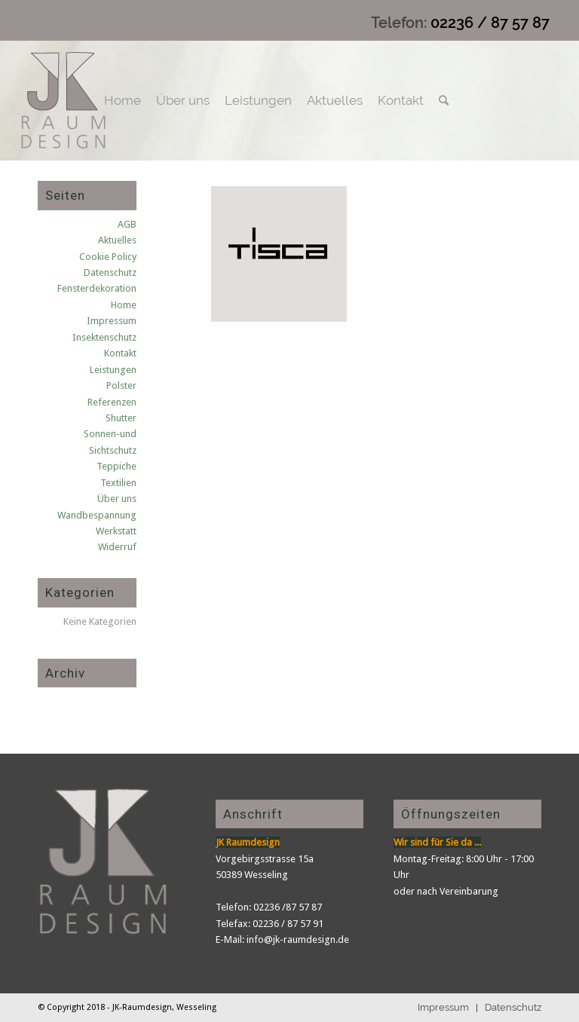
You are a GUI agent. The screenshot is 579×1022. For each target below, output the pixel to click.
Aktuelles (117, 240)
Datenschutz (110, 272)
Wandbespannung (96, 515)
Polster (121, 385)
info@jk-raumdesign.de (298, 939)
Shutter (121, 418)
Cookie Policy (107, 256)
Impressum (111, 320)
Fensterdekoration (96, 288)
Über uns (116, 498)
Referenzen (111, 402)
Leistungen (113, 369)
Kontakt (120, 353)
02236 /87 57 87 (287, 907)
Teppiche (116, 466)
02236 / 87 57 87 (490, 23)
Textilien (118, 482)
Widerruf (117, 546)
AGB (127, 224)
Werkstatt (116, 531)
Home (123, 305)
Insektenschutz (104, 337)
